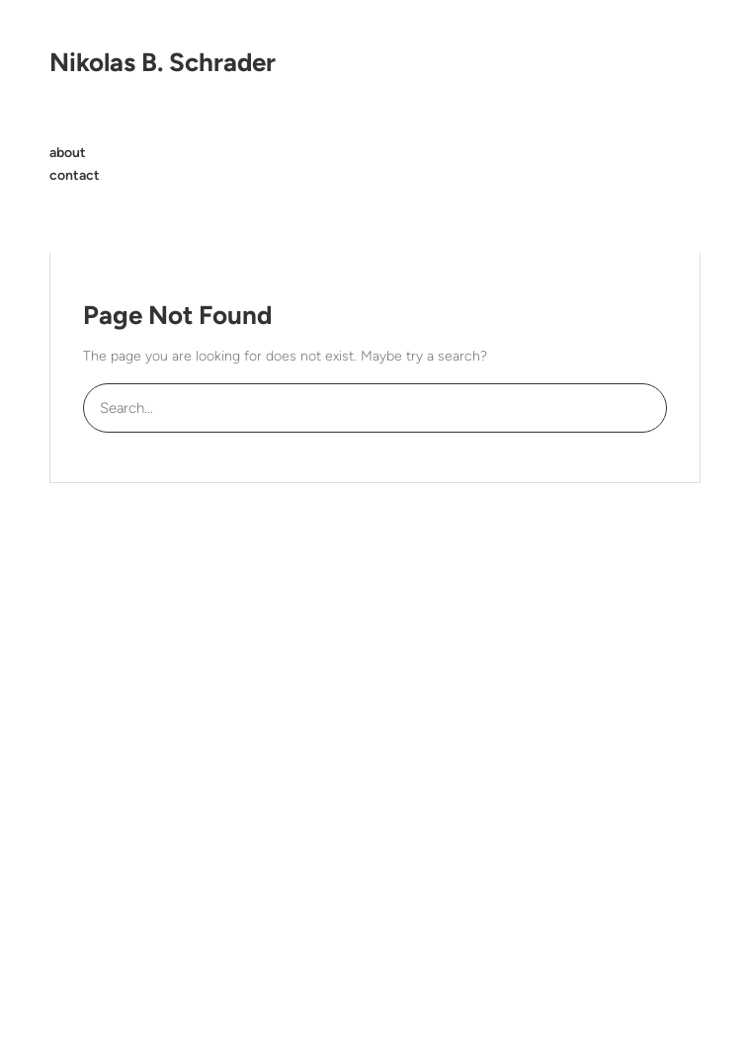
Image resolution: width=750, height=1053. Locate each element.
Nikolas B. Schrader (162, 62)
